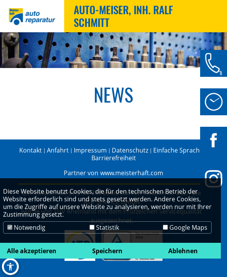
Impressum (90, 150)
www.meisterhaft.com (131, 173)
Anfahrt (58, 150)
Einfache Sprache (178, 150)
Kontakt (30, 150)
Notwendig (26, 227)
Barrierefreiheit (113, 158)
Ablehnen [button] (183, 251)
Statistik (104, 227)
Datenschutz (130, 150)
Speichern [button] (107, 251)
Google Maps (185, 227)
